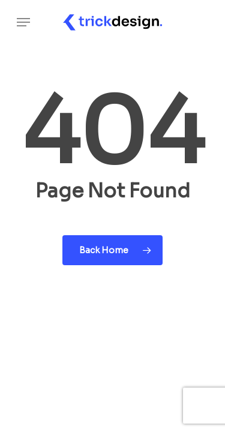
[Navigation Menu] (23, 22)
